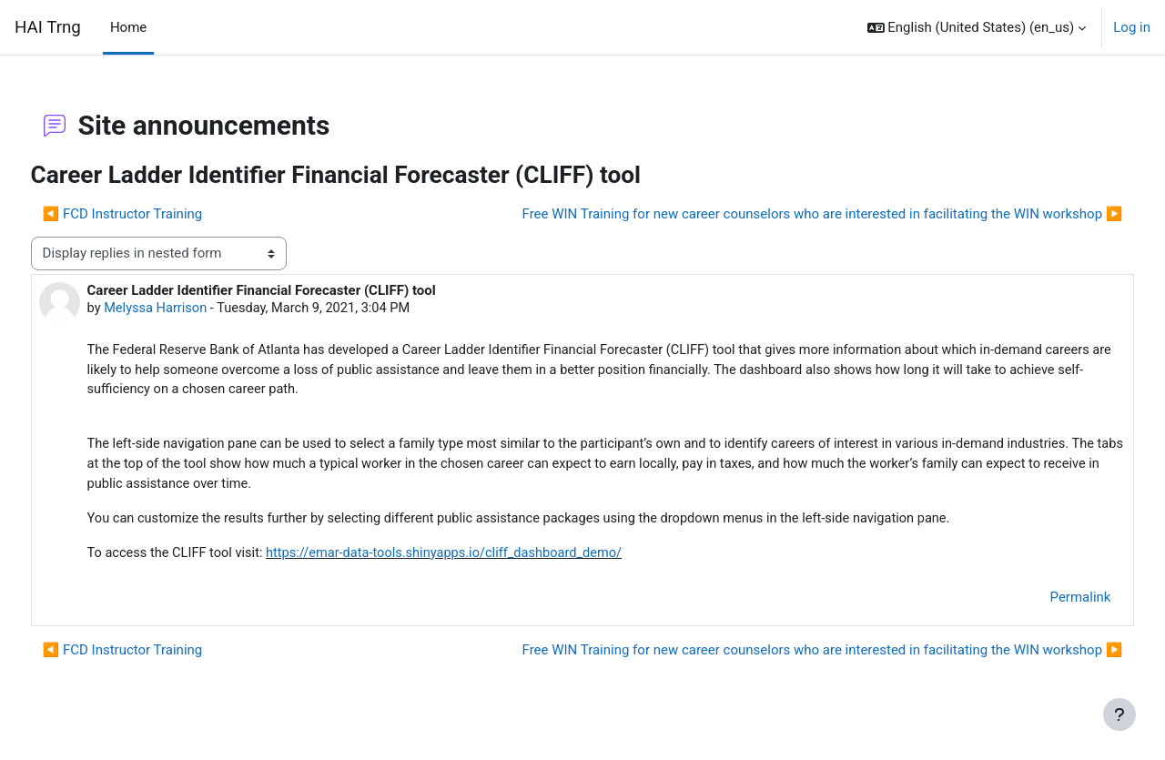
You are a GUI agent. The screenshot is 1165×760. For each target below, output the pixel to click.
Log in (1131, 27)
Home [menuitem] (128, 27)
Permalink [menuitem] (1046, 603)
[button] (977, 27)
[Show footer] (1119, 714)
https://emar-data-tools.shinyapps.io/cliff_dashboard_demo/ (488, 559)
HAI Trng (48, 27)
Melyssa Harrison (191, 308)
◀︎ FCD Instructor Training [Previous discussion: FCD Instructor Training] (156, 214)
